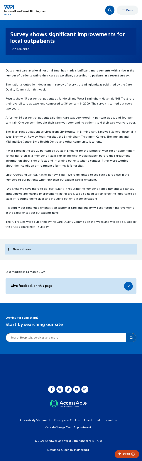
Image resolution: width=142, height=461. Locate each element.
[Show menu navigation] (127, 10)
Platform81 (81, 450)
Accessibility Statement (34, 420)
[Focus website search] (109, 10)
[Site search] (66, 337)
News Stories (19, 249)
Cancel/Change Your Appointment (68, 427)
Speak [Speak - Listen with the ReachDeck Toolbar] (126, 454)
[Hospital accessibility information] (68, 404)
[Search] (131, 337)
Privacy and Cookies (67, 420)
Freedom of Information (100, 420)
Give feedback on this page (32, 286)
